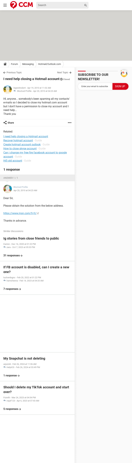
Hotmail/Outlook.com (49, 64)
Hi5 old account (12, 160)
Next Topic (62, 72)
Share (11, 122)
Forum (14, 64)
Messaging (28, 64)
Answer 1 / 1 (10, 178)
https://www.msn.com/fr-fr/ (20, 213)
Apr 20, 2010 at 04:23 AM (45, 91)
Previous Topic (14, 72)
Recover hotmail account (18, 140)
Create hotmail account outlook (22, 144)
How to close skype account (20, 148)
